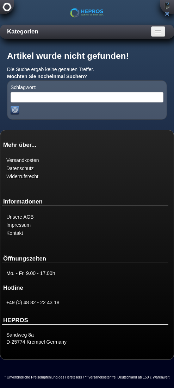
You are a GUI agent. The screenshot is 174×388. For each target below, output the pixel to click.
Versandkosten (22, 160)
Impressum (18, 225)
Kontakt (14, 233)
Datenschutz (20, 168)
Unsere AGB (20, 217)
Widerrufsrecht (22, 176)
